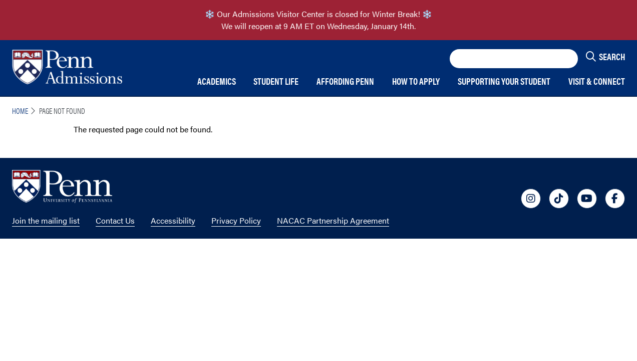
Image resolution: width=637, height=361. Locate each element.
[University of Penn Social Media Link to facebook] (615, 199)
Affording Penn (345, 81)
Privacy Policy (236, 220)
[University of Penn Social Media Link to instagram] (531, 199)
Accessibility (173, 220)
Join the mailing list (46, 220)
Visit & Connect (596, 81)
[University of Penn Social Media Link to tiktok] (559, 199)
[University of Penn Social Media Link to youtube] (587, 199)
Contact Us (115, 220)
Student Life (275, 81)
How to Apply (416, 81)
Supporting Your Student (504, 81)
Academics (216, 81)
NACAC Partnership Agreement (333, 220)
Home (20, 110)
